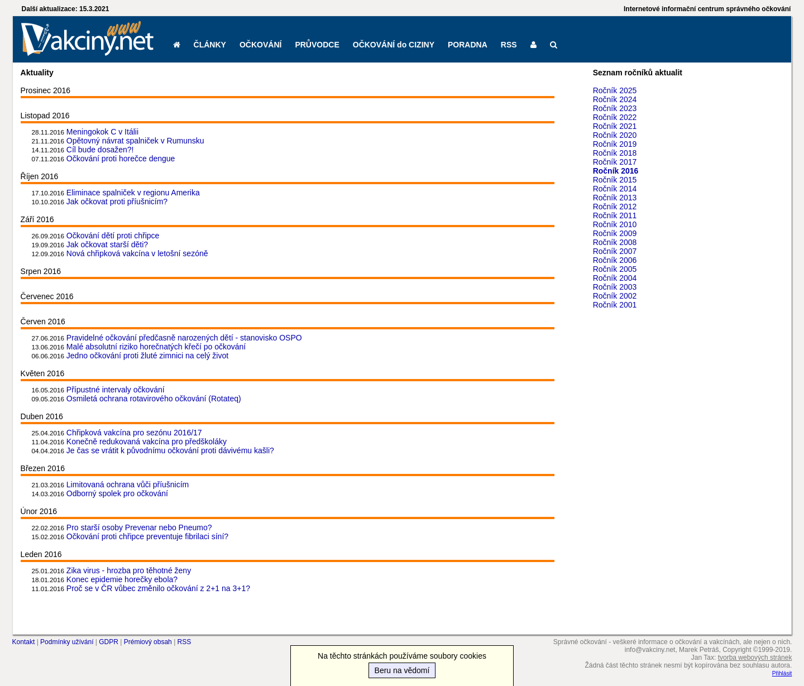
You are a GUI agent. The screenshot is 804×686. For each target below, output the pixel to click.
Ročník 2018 (615, 152)
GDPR (108, 642)
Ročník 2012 (615, 206)
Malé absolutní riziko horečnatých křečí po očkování (156, 346)
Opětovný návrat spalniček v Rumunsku (135, 140)
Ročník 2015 (615, 179)
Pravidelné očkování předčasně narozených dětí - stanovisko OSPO (184, 337)
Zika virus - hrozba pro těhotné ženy (128, 570)
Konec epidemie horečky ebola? (122, 579)
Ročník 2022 (615, 117)
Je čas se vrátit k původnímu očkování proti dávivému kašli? (170, 450)
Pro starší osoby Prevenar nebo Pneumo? (139, 527)
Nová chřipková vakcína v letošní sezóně (137, 253)
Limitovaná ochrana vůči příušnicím (127, 484)
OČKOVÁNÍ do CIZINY (393, 44)
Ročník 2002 (615, 295)
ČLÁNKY (210, 44)
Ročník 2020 (615, 135)
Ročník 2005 (615, 269)
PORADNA (467, 44)
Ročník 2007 (615, 251)
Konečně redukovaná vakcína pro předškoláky (146, 441)
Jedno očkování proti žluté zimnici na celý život (147, 355)
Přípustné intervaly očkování (115, 389)
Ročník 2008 (615, 242)
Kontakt (23, 642)
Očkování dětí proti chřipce (113, 235)
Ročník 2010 (615, 224)
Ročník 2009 (615, 233)
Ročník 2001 (615, 304)
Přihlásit (782, 673)
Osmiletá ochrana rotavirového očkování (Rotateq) (153, 398)
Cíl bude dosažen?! (100, 149)
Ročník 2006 (615, 260)
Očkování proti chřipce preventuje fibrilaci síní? (147, 536)
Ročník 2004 (615, 278)
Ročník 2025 (615, 90)
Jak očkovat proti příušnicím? (117, 201)
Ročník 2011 (615, 215)
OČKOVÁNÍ (260, 44)
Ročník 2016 (616, 170)
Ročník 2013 (615, 197)
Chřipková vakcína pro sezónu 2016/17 (134, 432)
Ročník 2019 (615, 144)
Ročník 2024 (615, 99)
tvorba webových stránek (755, 657)
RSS (509, 44)
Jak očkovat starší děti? (107, 244)
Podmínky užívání (66, 642)
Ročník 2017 (615, 161)
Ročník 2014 (615, 188)
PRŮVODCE (317, 44)
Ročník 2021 (615, 126)
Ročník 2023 (615, 108)
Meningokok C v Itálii (102, 131)
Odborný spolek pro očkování (117, 493)
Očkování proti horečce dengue (120, 158)
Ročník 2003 (615, 286)
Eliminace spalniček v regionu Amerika (133, 192)
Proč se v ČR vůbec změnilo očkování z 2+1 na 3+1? (158, 588)
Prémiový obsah (148, 642)
